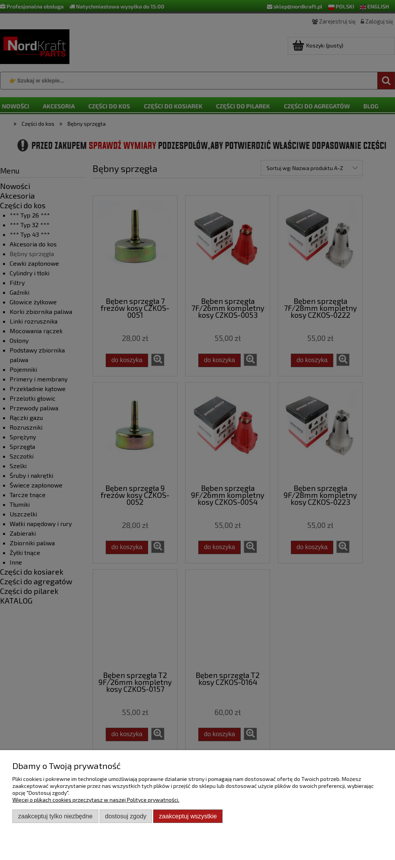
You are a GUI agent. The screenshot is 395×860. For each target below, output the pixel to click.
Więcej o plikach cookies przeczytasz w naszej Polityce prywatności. (95, 799)
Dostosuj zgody (125, 816)
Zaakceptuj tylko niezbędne (55, 816)
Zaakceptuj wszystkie (188, 816)
